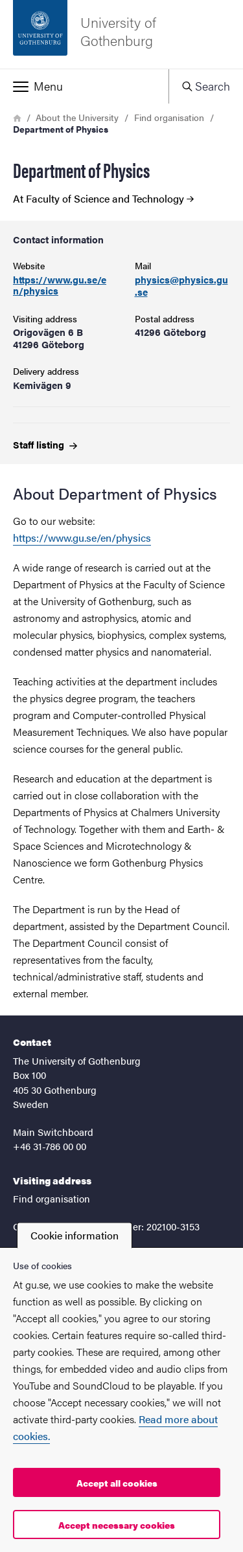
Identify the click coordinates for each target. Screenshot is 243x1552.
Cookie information (74, 1235)
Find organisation (169, 117)
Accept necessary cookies (116, 1524)
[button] (84, 86)
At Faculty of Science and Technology (103, 199)
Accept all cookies (116, 1482)
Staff (45, 444)
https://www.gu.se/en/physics (59, 285)
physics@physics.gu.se (181, 286)
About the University (77, 117)
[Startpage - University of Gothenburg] (121, 34)
